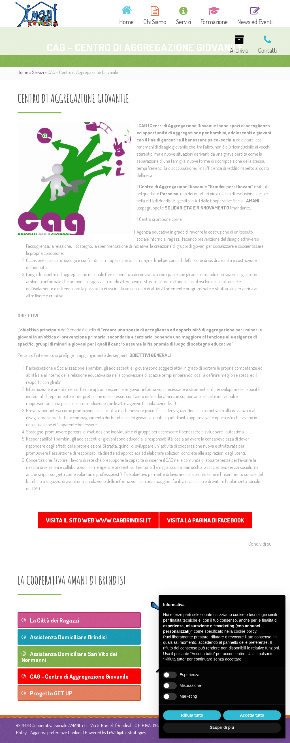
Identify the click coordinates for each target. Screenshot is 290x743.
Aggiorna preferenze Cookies (56, 732)
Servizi (38, 72)
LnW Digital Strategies (126, 732)
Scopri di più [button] (222, 727)
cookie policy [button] (245, 631)
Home (23, 72)
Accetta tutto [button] (252, 715)
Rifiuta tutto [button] (192, 715)
